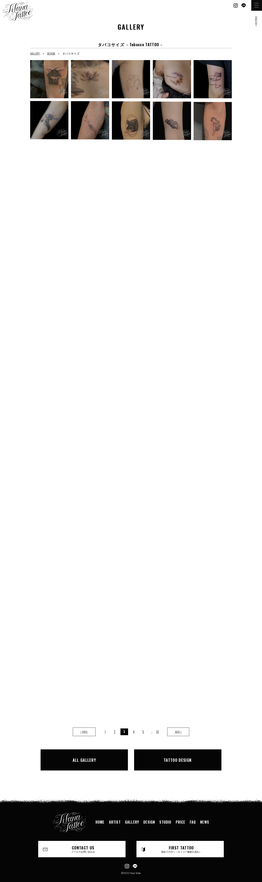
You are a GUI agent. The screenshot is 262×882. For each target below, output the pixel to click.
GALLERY (35, 53)
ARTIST (115, 815)
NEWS (204, 815)
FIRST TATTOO (181, 842)
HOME (100, 815)
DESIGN (51, 53)
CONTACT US (83, 842)
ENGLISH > (256, 21)
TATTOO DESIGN (172, 756)
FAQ (193, 815)
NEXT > (178, 732)
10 (157, 731)
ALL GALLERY (89, 756)
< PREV (84, 732)
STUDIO (165, 815)
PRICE (180, 815)
